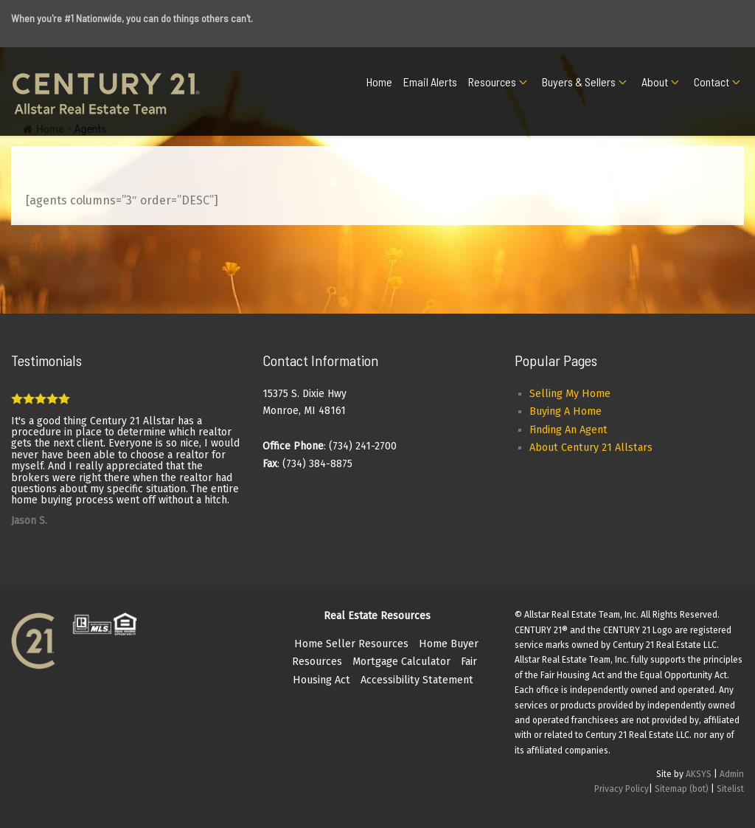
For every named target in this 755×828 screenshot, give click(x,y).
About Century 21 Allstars (591, 447)
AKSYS (698, 774)
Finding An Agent (568, 430)
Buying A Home (565, 411)
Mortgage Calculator (401, 661)
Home (379, 82)
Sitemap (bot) (682, 789)
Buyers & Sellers (579, 82)
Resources (492, 82)
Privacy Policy (621, 789)
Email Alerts (430, 82)
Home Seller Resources (351, 644)
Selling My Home (569, 393)
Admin (732, 774)
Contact (711, 82)
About (654, 82)
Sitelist (730, 789)
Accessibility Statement (417, 680)
